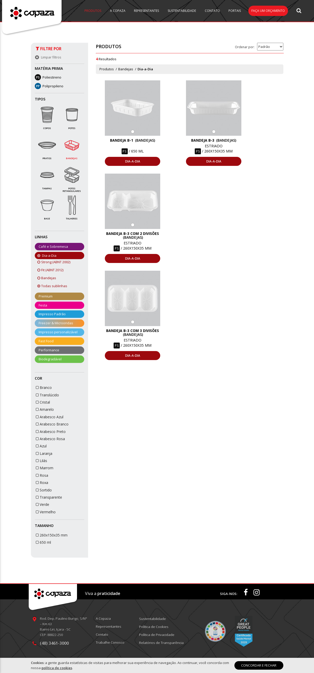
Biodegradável (50, 359)
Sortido (43, 490)
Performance (49, 350)
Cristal (42, 402)
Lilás (41, 460)
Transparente (48, 497)
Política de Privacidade (156, 634)
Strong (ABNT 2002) (54, 262)
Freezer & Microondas (56, 323)
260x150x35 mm (51, 535)
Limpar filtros (47, 57)
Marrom (44, 467)
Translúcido (47, 395)
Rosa (41, 475)
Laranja (44, 453)
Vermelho (45, 511)
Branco (43, 387)
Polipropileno (49, 86)
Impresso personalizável (58, 332)
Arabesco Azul (49, 416)
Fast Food (46, 341)
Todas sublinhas (53, 286)
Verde (42, 504)
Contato (212, 10)
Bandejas (47, 278)
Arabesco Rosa (50, 438)
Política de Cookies (153, 626)
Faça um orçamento (268, 10)
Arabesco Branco (52, 424)
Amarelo (44, 409)
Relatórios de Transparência (161, 642)
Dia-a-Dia (145, 69)
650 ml (43, 542)
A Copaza (117, 10)
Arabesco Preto (50, 431)
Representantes (146, 10)
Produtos (92, 10)
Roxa (41, 482)
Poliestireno (48, 77)
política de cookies (56, 668)
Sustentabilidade (182, 10)
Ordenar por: (244, 47)
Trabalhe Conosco (110, 642)
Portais (234, 10)
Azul (41, 446)
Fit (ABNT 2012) (51, 270)
